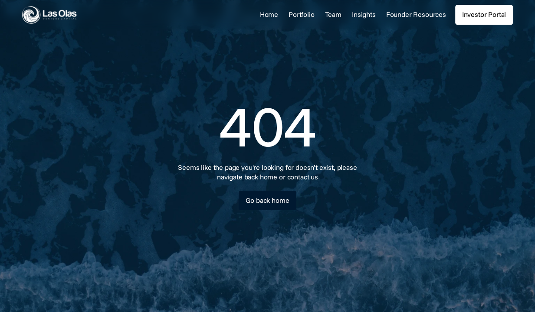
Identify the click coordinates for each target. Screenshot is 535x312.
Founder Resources (416, 14)
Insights (364, 14)
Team (333, 14)
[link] (76, 15)
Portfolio (302, 14)
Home (269, 14)
